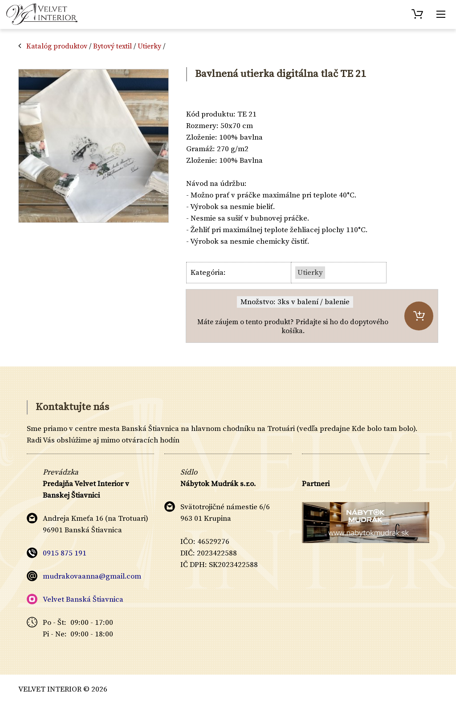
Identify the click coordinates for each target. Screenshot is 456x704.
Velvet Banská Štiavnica (83, 599)
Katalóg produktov (56, 46)
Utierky (149, 46)
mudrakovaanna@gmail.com (92, 576)
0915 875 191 (64, 553)
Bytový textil (112, 46)
